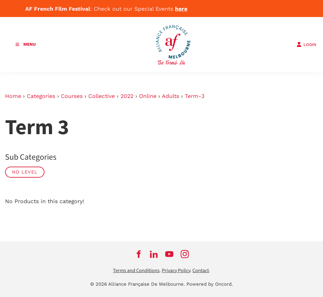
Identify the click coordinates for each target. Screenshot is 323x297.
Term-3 (194, 96)
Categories (41, 96)
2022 (126, 96)
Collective (101, 96)
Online (147, 96)
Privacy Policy (176, 270)
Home (13, 96)
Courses (72, 96)
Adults (170, 96)
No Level (25, 172)
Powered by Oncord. (209, 284)
